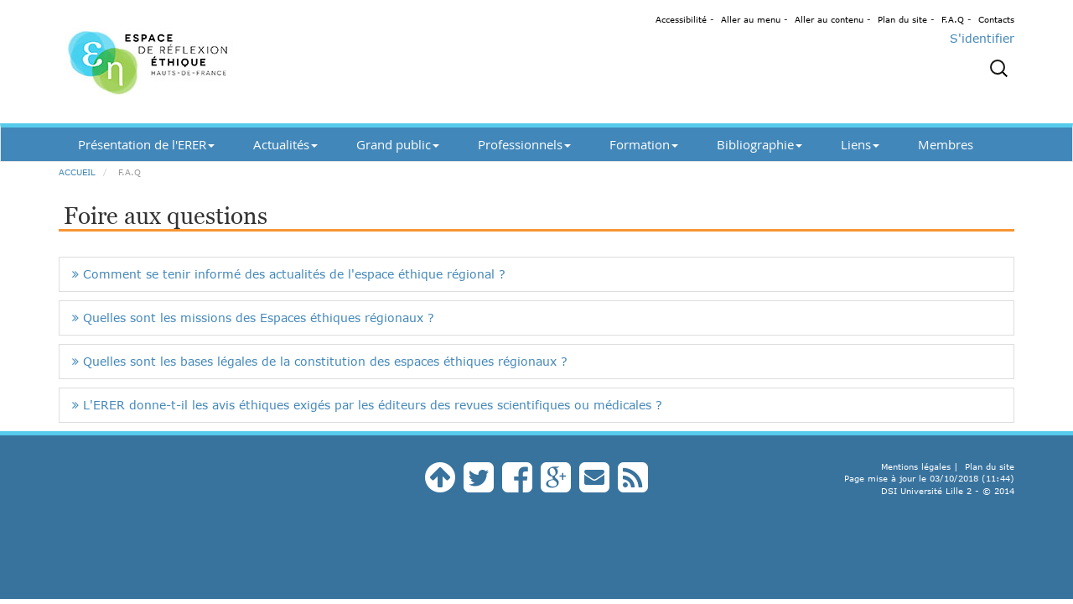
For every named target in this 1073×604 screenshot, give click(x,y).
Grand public (397, 144)
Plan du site (902, 19)
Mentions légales (916, 466)
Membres (945, 144)
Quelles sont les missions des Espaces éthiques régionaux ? (253, 317)
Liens (860, 144)
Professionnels (524, 144)
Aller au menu (750, 19)
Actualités (285, 144)
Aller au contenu (829, 19)
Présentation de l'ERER (146, 144)
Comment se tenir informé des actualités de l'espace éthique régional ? (288, 274)
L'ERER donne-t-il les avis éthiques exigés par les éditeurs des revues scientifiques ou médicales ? (367, 405)
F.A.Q (952, 19)
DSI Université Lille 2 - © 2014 (947, 491)
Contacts (996, 19)
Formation (643, 144)
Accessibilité (681, 19)
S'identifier (982, 38)
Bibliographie (759, 144)
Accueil (77, 172)
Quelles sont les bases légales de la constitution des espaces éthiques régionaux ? (320, 361)
